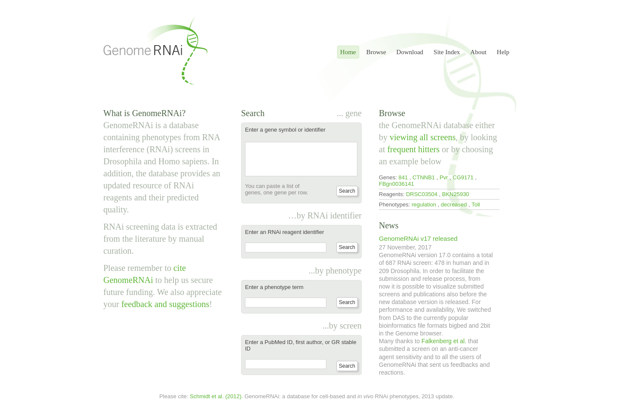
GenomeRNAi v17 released (418, 238)
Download (410, 52)
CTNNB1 (423, 177)
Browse (376, 52)
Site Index (447, 52)
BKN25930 (455, 194)
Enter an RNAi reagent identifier (284, 232)
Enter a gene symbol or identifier (285, 129)
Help (503, 52)
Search (347, 191)
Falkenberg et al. (444, 341)
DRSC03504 (421, 194)
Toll (475, 204)
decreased (454, 204)
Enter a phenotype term (274, 287)
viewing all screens (423, 137)
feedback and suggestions (165, 304)
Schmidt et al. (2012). (216, 396)
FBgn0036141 (396, 184)
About (478, 52)
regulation (424, 204)
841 (403, 177)
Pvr (444, 177)
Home (348, 52)
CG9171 (463, 177)
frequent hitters (413, 149)
